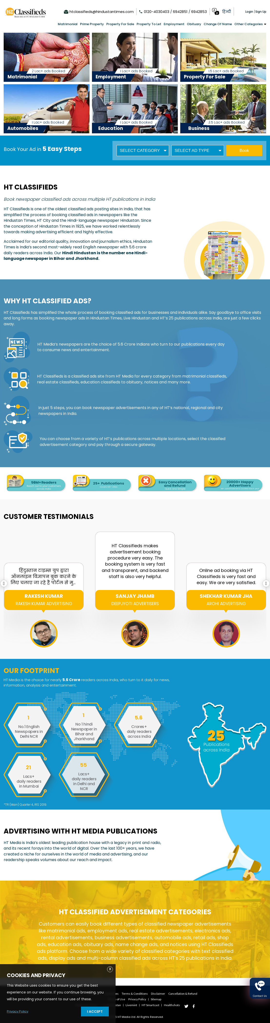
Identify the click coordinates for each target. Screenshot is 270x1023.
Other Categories (250, 24)
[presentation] (4, 583)
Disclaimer (161, 993)
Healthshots (178, 1004)
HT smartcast (154, 1004)
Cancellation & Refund (188, 993)
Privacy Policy (18, 1011)
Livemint (132, 1004)
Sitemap (158, 999)
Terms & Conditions (135, 993)
